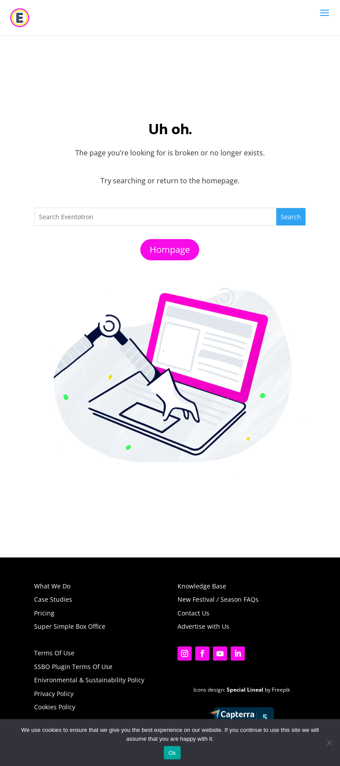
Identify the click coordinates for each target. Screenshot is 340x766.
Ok (172, 753)
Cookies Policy (54, 707)
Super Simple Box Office (69, 626)
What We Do (52, 586)
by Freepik (258, 689)
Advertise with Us (203, 626)
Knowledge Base (202, 586)
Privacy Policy (53, 693)
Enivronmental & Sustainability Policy (89, 680)
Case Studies (53, 599)
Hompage (170, 249)
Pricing (44, 613)
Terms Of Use (54, 653)
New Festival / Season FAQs (218, 599)
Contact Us (193, 613)
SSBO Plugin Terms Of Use (73, 666)
